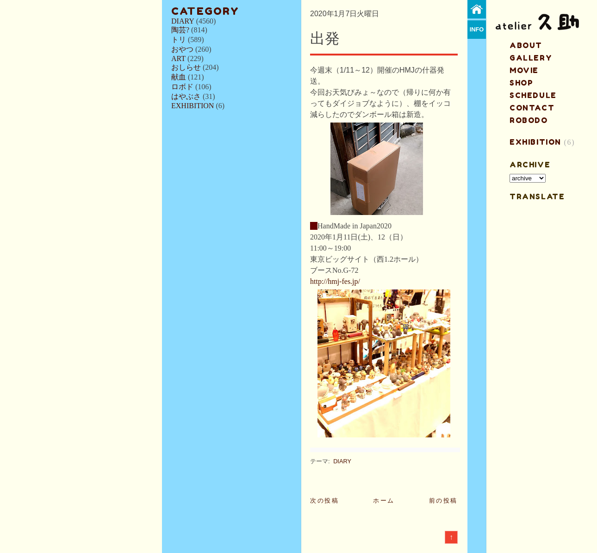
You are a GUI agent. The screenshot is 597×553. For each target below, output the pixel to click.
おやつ (182, 49)
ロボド (182, 87)
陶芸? (180, 30)
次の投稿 (324, 500)
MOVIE (524, 70)
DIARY (182, 21)
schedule (533, 95)
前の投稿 (443, 500)
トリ (178, 39)
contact (532, 107)
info (477, 29)
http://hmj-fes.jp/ (335, 281)
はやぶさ (186, 96)
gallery (531, 57)
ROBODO (529, 120)
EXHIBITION (192, 106)
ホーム (384, 500)
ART (178, 58)
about (526, 45)
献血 (178, 77)
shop (521, 82)
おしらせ (186, 67)
